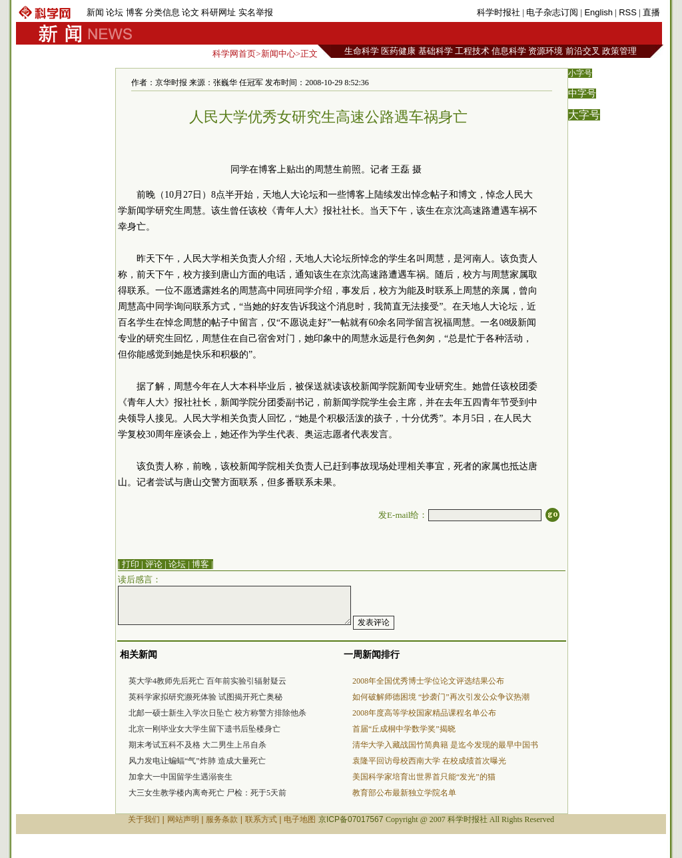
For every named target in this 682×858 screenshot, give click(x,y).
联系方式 (261, 819)
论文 (190, 12)
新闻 (95, 12)
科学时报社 (498, 12)
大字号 (584, 114)
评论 (154, 564)
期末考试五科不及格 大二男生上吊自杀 (197, 745)
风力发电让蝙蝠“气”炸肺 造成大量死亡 (197, 760)
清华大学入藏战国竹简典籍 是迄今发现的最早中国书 (445, 745)
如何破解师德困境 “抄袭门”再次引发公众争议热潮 (440, 697)
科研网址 (218, 12)
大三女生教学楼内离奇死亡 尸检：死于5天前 (207, 792)
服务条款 (222, 819)
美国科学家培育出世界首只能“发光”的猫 (424, 776)
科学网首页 (234, 54)
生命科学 (361, 51)
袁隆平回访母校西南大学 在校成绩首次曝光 (429, 760)
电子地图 (300, 819)
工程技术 (472, 51)
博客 (134, 12)
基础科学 (435, 51)
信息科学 (509, 51)
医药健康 (398, 51)
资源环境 (545, 51)
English (598, 12)
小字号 (580, 73)
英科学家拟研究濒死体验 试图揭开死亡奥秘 (205, 697)
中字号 (582, 94)
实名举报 (255, 12)
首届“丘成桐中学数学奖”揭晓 (404, 729)
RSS (628, 12)
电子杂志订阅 (552, 12)
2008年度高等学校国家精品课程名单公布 (424, 713)
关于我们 (144, 819)
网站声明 (183, 819)
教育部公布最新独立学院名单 (404, 792)
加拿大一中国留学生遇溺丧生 (180, 776)
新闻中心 (278, 54)
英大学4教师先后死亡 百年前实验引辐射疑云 (207, 681)
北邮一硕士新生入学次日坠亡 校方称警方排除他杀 (217, 713)
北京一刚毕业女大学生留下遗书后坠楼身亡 (204, 729)
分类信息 (162, 12)
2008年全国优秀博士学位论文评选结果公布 (428, 681)
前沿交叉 (582, 51)
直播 (651, 12)
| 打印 (128, 564)
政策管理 (619, 51)
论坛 (114, 12)
